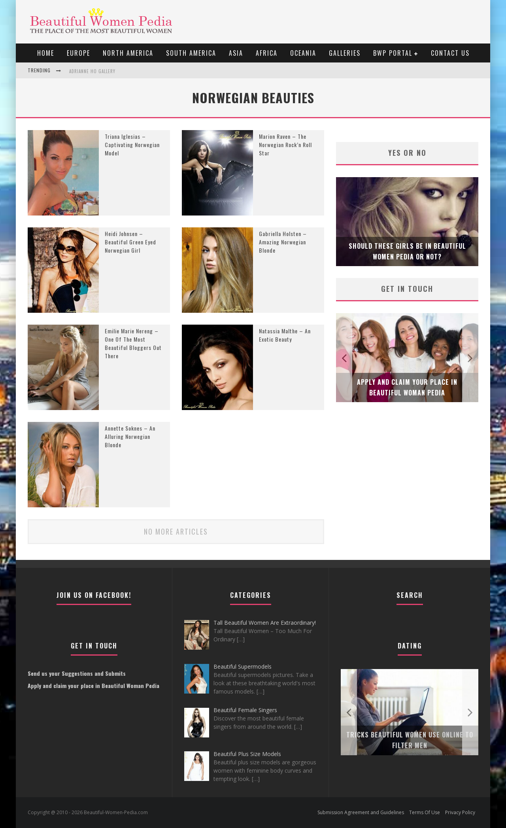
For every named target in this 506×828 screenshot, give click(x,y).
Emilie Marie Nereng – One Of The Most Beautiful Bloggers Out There (133, 343)
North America (128, 53)
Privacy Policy (460, 812)
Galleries (345, 53)
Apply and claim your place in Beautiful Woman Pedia (93, 685)
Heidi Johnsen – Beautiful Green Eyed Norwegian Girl (130, 241)
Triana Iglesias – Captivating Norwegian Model (132, 144)
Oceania (303, 53)
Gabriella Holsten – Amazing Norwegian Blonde (283, 241)
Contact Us (450, 53)
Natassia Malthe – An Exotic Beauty (285, 335)
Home (45, 53)
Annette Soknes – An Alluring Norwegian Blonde (130, 436)
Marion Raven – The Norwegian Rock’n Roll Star (285, 144)
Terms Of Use (424, 812)
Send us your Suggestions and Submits (77, 673)
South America (191, 53)
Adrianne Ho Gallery (92, 71)
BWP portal (392, 53)
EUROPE (78, 53)
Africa (267, 53)
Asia (236, 53)
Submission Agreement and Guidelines (360, 812)
